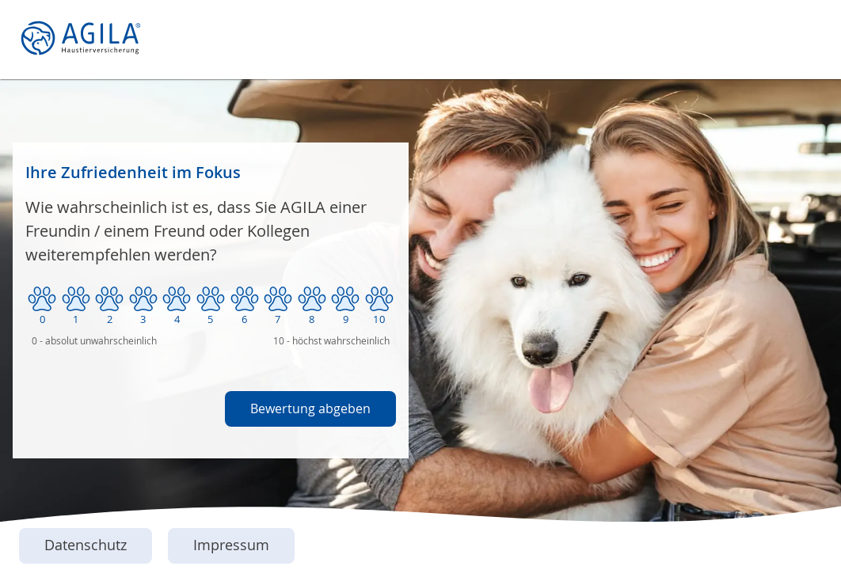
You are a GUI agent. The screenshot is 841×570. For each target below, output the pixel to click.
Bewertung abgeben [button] (310, 408)
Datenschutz (85, 545)
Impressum (231, 545)
